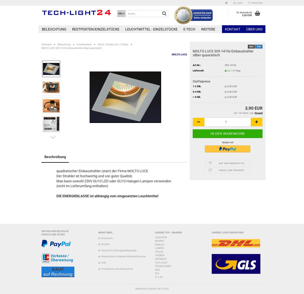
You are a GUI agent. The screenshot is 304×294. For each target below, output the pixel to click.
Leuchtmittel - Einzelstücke (151, 29)
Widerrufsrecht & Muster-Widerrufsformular (123, 256)
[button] (226, 3)
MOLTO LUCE (179, 54)
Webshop (140, 288)
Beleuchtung (54, 29)
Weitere (208, 29)
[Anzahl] (227, 122)
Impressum (107, 238)
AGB (103, 262)
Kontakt (232, 29)
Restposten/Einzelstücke (95, 29)
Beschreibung (55, 157)
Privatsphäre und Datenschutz (117, 269)
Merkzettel (255, 3)
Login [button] (238, 3)
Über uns (254, 29)
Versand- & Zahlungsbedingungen (119, 250)
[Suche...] (121, 13)
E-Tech (189, 29)
